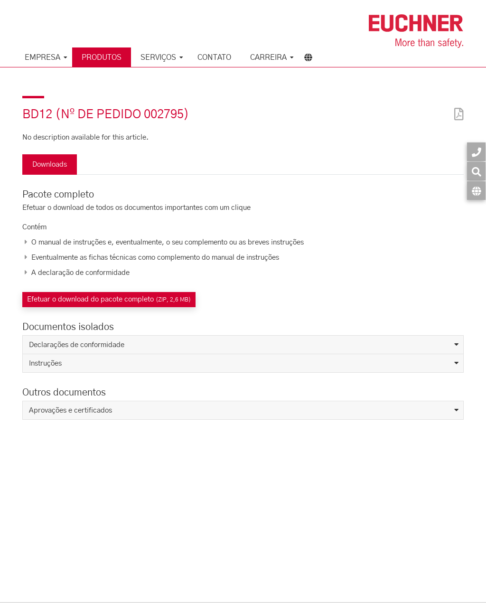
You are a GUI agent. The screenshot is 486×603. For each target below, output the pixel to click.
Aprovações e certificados (70, 410)
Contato (214, 57)
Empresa (42, 57)
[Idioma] (476, 190)
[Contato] (476, 151)
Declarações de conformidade (76, 345)
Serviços (158, 57)
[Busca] (476, 171)
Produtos (102, 57)
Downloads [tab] (49, 164)
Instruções (45, 363)
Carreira (268, 57)
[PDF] (456, 108)
